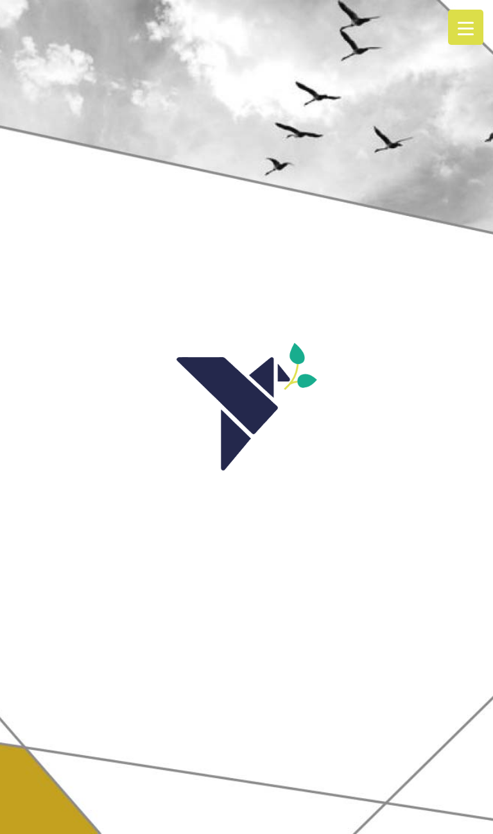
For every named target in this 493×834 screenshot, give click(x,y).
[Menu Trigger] (465, 27)
